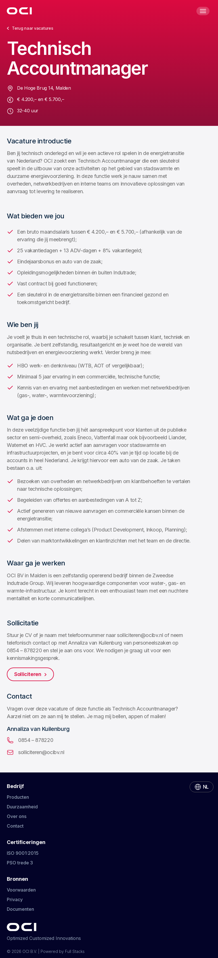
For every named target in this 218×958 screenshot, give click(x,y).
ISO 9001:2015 (23, 853)
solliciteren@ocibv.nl (35, 752)
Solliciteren (30, 674)
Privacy (15, 899)
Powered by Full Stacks (63, 951)
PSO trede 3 (20, 863)
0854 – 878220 (30, 740)
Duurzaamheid (22, 807)
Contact (15, 826)
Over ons (16, 816)
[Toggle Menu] (203, 11)
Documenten (20, 909)
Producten (18, 797)
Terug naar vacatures (30, 28)
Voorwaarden (21, 890)
